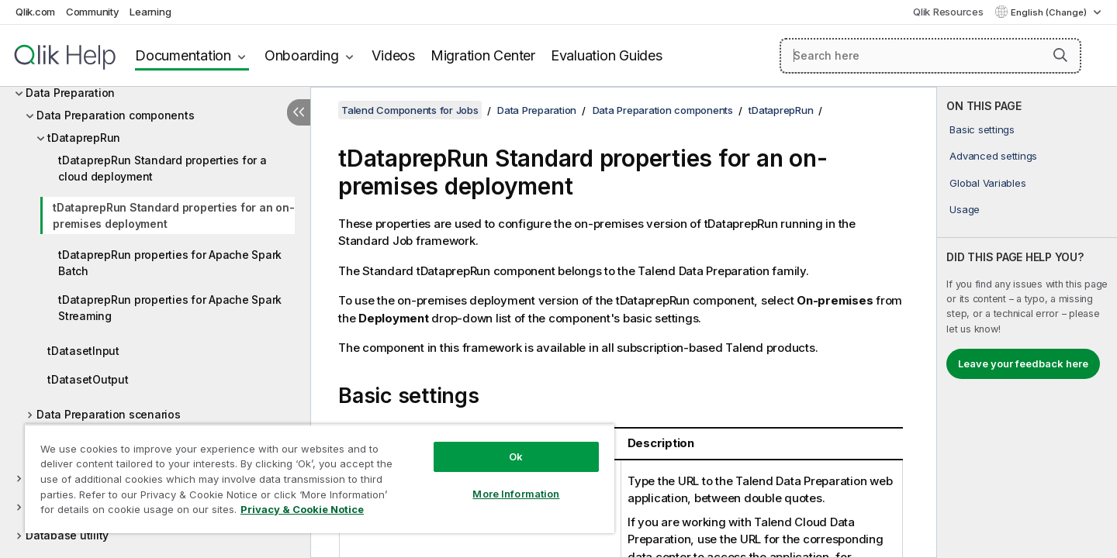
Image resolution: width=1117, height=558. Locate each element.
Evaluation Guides (606, 55)
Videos (393, 55)
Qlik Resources (948, 11)
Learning (150, 11)
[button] (1060, 55)
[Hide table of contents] (298, 112)
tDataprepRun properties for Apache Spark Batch (170, 262)
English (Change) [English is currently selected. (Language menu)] (1050, 12)
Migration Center (483, 55)
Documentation (183, 55)
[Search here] (930, 56)
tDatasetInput (83, 350)
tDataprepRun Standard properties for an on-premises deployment (173, 215)
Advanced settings (993, 156)
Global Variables (987, 183)
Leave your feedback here (1023, 363)
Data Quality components (92, 477)
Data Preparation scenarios (108, 414)
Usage (964, 209)
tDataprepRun (83, 137)
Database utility (67, 535)
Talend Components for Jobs (410, 110)
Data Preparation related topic (115, 443)
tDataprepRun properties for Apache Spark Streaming (170, 307)
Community (92, 11)
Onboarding (302, 55)
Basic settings (982, 129)
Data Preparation (70, 92)
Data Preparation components (115, 115)
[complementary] (1027, 322)
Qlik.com (35, 11)
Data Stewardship (72, 506)
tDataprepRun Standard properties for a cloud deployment (162, 168)
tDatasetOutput (88, 379)
